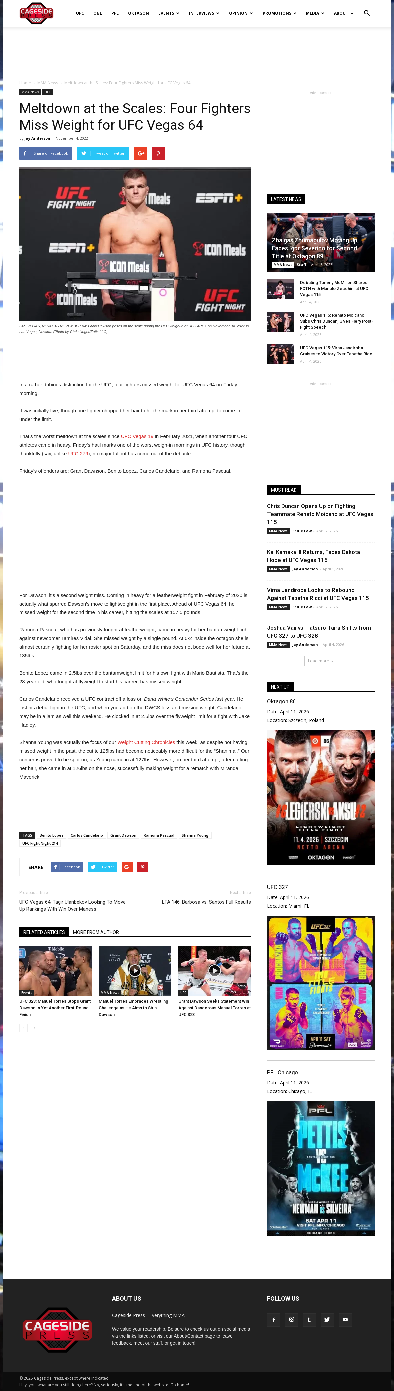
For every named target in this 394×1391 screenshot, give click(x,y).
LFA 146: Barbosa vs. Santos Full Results (206, 902)
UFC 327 (277, 887)
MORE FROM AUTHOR (96, 932)
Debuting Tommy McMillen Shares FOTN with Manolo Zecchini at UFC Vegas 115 (334, 288)
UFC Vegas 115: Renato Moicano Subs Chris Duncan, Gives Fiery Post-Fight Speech (336, 321)
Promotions (279, 13)
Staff (301, 264)
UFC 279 (77, 453)
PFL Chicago (282, 1072)
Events (168, 13)
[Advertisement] (197, 50)
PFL (115, 13)
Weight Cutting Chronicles (146, 742)
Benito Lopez (51, 835)
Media (315, 13)
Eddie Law (302, 530)
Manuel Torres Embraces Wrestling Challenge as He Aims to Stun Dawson (133, 1008)
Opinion (241, 13)
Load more (321, 661)
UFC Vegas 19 (137, 436)
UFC (80, 13)
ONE (97, 13)
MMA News (30, 92)
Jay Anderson (37, 138)
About (344, 13)
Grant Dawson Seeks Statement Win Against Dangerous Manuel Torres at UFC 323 (214, 1008)
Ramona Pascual (159, 835)
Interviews (204, 13)
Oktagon (138, 13)
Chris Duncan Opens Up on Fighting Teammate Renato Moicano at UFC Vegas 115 (320, 514)
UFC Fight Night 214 (40, 843)
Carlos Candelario (87, 835)
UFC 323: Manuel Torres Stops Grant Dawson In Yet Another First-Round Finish (55, 1008)
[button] (367, 8)
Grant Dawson (123, 835)
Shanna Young (195, 835)
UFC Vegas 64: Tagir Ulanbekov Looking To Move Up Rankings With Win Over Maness (72, 905)
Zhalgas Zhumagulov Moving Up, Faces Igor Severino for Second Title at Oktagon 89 (315, 248)
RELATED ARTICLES (44, 932)
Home (25, 83)
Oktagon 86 (281, 701)
